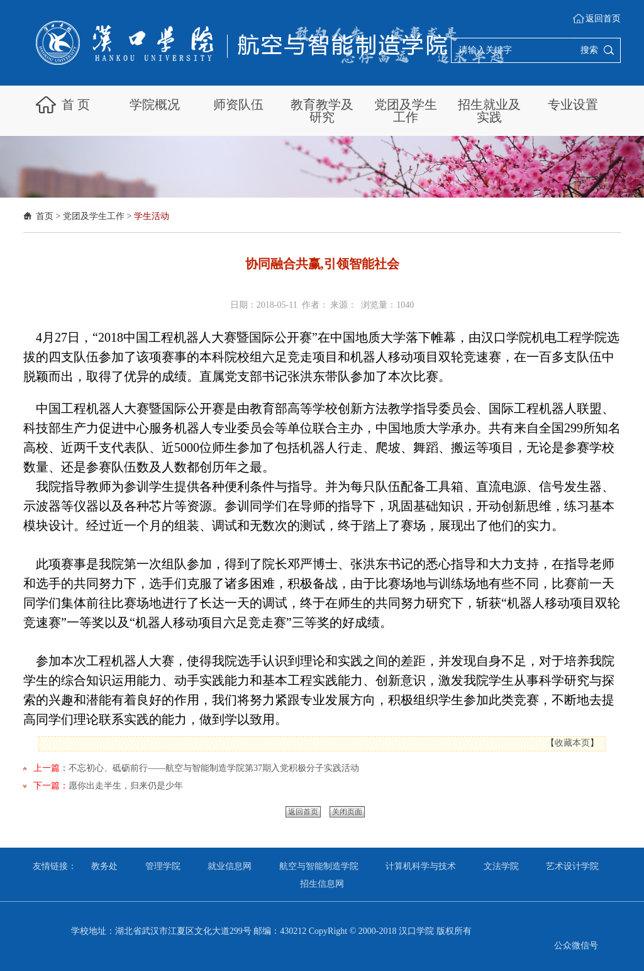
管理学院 (162, 866)
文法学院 (501, 866)
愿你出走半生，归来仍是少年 (126, 785)
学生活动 (151, 216)
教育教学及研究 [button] (322, 111)
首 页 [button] (76, 104)
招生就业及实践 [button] (489, 111)
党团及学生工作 (94, 216)
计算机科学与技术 (421, 866)
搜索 (589, 50)
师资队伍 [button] (238, 104)
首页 (44, 216)
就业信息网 (230, 866)
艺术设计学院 (572, 866)
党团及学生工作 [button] (405, 111)
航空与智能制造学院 (318, 866)
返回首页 (603, 18)
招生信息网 (322, 884)
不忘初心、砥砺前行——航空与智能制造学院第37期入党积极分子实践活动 (214, 768)
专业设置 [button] (573, 104)
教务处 (104, 866)
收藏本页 (572, 743)
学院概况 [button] (155, 104)
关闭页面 (347, 811)
